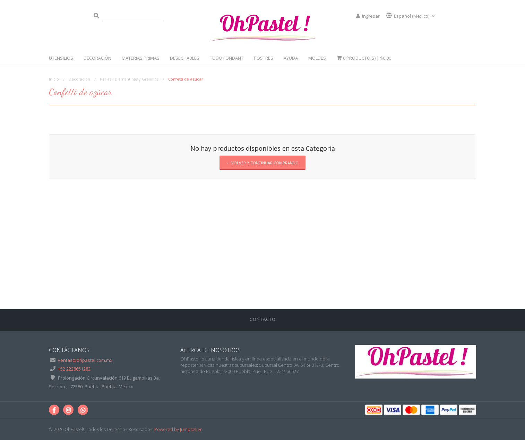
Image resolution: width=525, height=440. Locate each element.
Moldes (317, 58)
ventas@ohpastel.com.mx (85, 360)
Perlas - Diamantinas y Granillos (129, 79)
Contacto (263, 319)
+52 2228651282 (74, 369)
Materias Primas (141, 58)
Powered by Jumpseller (178, 429)
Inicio (54, 79)
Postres (263, 58)
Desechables (184, 58)
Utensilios (61, 58)
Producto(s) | (363, 58)
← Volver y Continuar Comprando (262, 162)
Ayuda (291, 58)
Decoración (97, 58)
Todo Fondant (226, 58)
